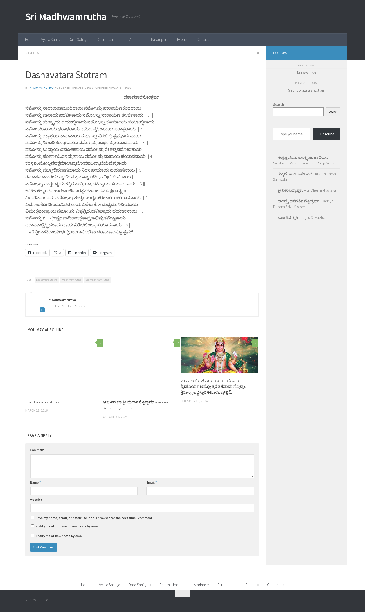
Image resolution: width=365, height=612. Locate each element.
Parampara (159, 39)
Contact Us (204, 39)
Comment (38, 449)
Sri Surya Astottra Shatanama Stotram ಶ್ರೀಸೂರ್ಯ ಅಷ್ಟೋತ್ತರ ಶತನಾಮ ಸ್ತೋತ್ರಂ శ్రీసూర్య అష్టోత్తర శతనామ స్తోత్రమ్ (213, 385)
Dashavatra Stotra (46, 279)
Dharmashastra (108, 39)
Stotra (32, 52)
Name (35, 482)
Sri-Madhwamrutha (97, 279)
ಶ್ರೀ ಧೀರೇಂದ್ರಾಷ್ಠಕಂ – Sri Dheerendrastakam (308, 190)
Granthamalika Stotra (42, 401)
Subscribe (326, 134)
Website (36, 499)
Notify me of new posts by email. (60, 535)
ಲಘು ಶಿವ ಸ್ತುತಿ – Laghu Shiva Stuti (302, 217)
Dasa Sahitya (78, 39)
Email (151, 482)
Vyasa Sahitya (51, 39)
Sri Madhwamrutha (66, 16)
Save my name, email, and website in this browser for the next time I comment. (94, 517)
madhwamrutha (42, 87)
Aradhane (136, 39)
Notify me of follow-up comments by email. (68, 526)
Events (182, 39)
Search (333, 112)
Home (30, 39)
